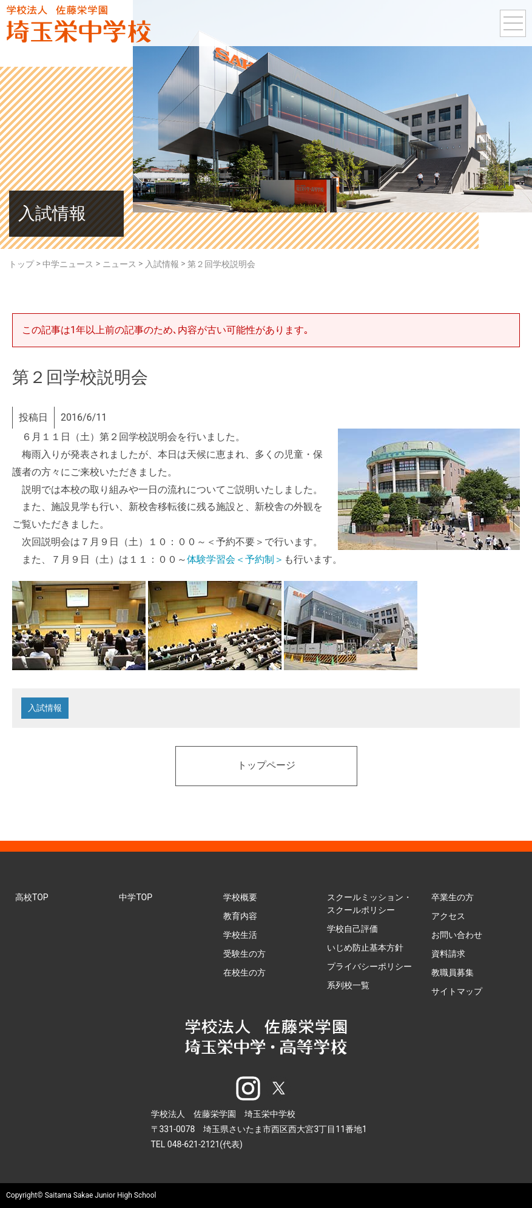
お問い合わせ (456, 935)
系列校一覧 (348, 986)
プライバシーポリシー (369, 967)
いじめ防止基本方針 (365, 948)
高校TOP (32, 898)
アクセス (448, 916)
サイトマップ (456, 992)
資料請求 (448, 954)
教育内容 (240, 916)
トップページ (266, 767)
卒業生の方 (452, 898)
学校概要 (240, 898)
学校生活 (240, 935)
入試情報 (45, 708)
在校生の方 (244, 973)
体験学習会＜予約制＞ (235, 559)
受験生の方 (244, 954)
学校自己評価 (352, 929)
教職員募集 (452, 973)
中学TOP (135, 898)
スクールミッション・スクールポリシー (369, 904)
